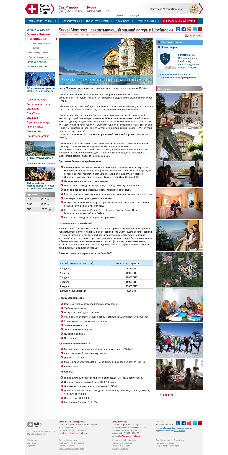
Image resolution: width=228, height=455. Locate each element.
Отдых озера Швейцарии (167, 445)
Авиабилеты (123, 21)
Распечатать (193, 35)
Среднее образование (39, 57)
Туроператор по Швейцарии (71, 442)
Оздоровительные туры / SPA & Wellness (39, 124)
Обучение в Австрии (37, 61)
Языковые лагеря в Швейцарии (107, 34)
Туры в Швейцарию (68, 440)
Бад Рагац (31, 442)
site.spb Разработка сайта (164, 423)
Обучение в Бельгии (37, 66)
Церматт (31, 445)
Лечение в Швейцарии (122, 445)
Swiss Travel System (97, 21)
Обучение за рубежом (38, 29)
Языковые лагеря (37, 38)
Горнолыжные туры (37, 99)
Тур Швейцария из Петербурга (170, 440)
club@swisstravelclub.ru (76, 433)
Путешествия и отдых (39, 21)
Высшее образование (39, 52)
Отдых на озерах (35, 131)
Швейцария (32, 440)
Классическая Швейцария (124, 440)
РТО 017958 (179, 430)
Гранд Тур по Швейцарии (33, 115)
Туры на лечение (146, 21)
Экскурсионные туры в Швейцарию (38, 106)
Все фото (168, 394)
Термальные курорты (122, 442)
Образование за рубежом (178, 21)
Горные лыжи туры (165, 442)
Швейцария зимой (120, 448)
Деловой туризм (70, 21)
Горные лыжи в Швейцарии (71, 448)
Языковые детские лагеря (42, 45)
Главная (63, 34)
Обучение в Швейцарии (38, 34)
